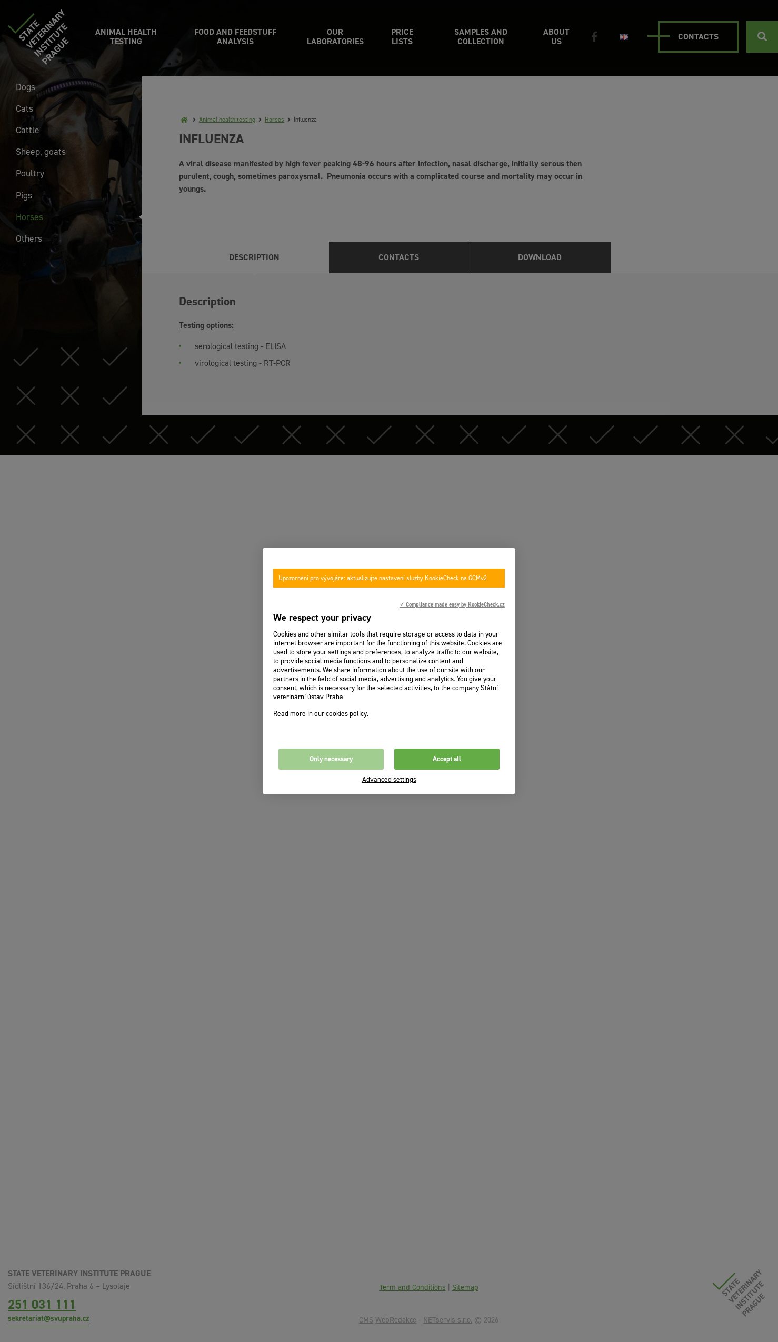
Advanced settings (389, 779)
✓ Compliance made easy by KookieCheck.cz (452, 604)
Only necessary (331, 758)
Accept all (447, 758)
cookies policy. (347, 713)
